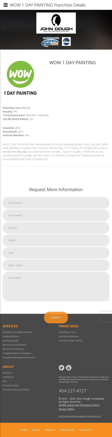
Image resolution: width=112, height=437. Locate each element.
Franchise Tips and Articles (16, 389)
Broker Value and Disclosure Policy (79, 405)
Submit (56, 368)
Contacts (85, 430)
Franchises (67, 430)
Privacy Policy (66, 409)
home (24, 430)
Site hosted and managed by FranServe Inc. (80, 416)
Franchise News (10, 385)
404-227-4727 (72, 390)
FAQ (5, 381)
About (36, 430)
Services (50, 430)
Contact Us (8, 376)
